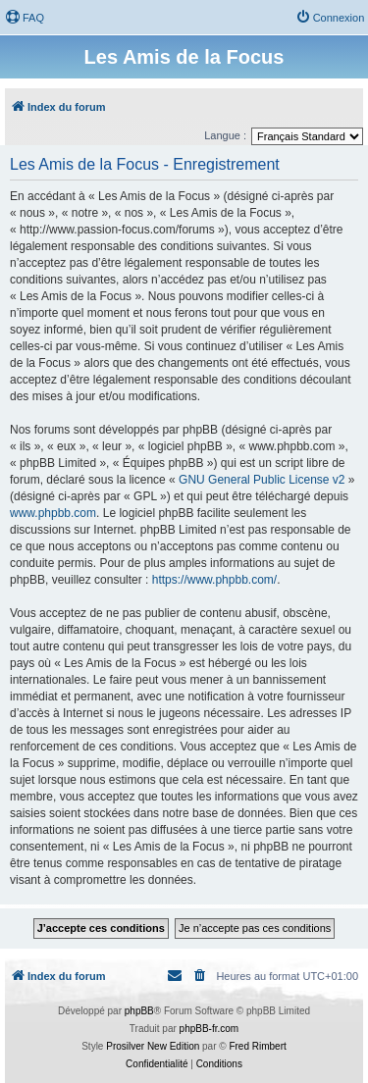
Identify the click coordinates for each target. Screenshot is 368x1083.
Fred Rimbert (257, 1046)
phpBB (139, 1011)
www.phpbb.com (53, 513)
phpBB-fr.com (209, 1028)
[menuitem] (24, 17)
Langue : (225, 135)
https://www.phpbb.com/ (214, 580)
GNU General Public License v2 (261, 480)
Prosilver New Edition (152, 1046)
